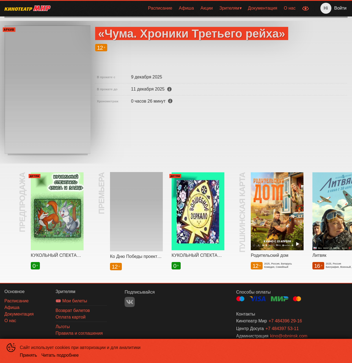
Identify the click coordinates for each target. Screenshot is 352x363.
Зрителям (229, 8)
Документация (262, 8)
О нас (290, 8)
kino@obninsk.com (288, 336)
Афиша (186, 8)
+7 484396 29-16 (285, 321)
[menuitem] (160, 8)
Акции (206, 8)
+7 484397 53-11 (282, 328)
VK (130, 302)
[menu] (177, 8)
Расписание (160, 8)
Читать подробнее (60, 355)
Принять (28, 355)
